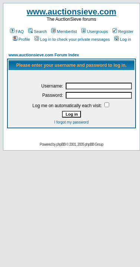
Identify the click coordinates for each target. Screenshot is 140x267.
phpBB (60, 144)
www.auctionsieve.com (71, 11)
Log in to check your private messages (72, 39)
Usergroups (94, 31)
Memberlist (64, 31)
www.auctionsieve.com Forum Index (44, 55)
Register (123, 31)
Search (37, 31)
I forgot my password (71, 122)
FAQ (17, 31)
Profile (21, 39)
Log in (122, 39)
